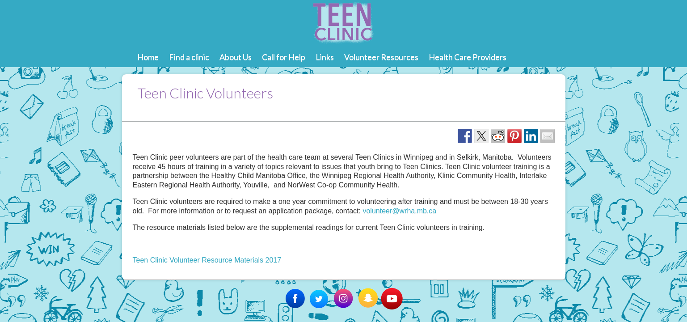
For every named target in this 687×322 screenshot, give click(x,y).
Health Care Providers (467, 57)
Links (325, 57)
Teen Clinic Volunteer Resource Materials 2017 (207, 260)
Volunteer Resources (381, 57)
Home (148, 57)
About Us (235, 57)
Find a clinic (189, 57)
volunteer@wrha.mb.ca (399, 211)
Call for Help (283, 57)
